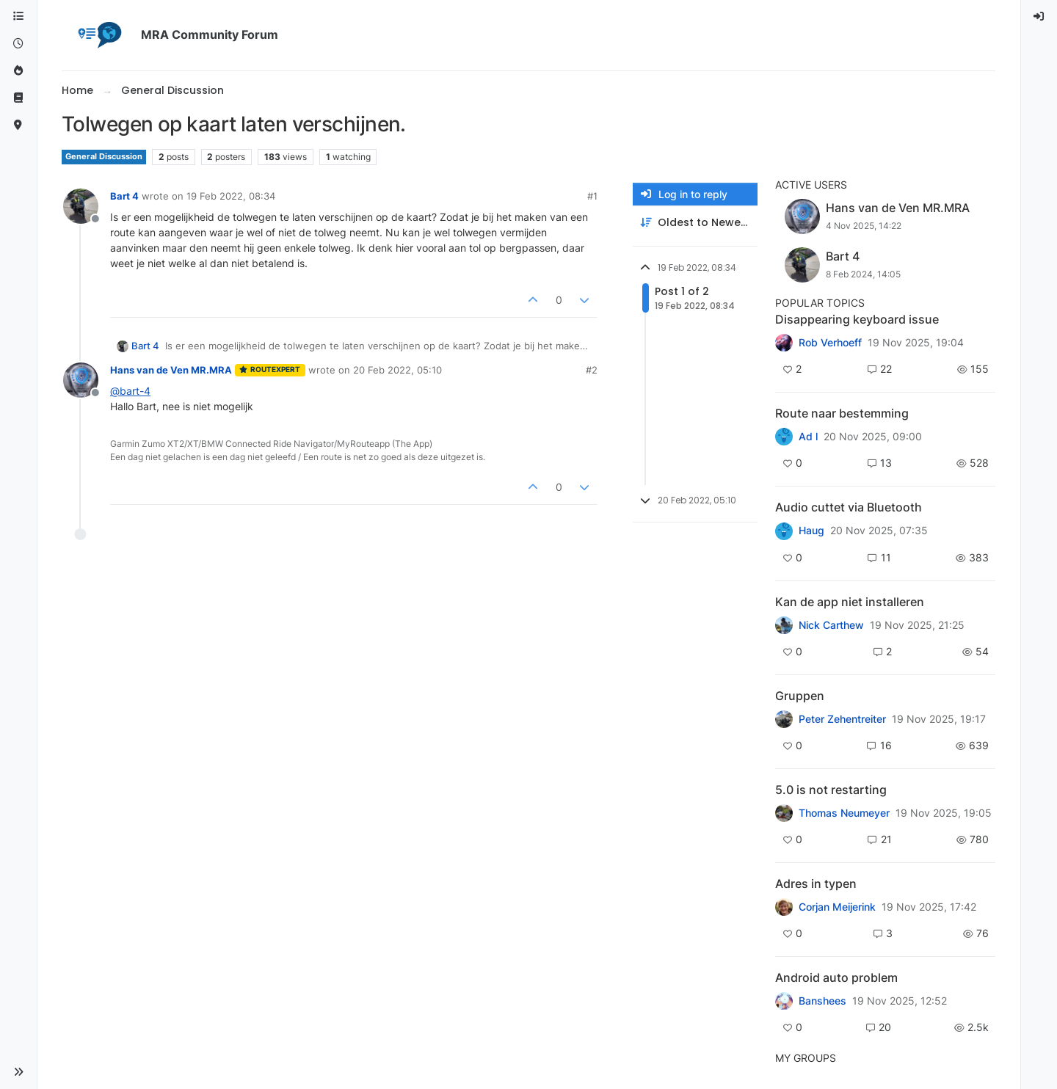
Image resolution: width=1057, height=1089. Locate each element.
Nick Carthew (831, 625)
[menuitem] (1039, 16)
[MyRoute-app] (18, 125)
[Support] (18, 98)
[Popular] (18, 70)
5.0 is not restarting (831, 789)
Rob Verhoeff (830, 343)
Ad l (808, 436)
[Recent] (18, 43)
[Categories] (18, 16)
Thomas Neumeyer (844, 813)
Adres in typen (816, 883)
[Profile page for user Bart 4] (80, 206)
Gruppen (799, 695)
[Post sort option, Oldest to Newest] (695, 222)
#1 (592, 196)
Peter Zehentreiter (842, 719)
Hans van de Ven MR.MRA (171, 370)
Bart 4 (124, 196)
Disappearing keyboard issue (857, 319)
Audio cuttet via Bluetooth (848, 507)
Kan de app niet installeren (849, 601)
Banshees (822, 1001)
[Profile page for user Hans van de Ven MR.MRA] (80, 380)
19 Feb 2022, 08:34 (230, 196)
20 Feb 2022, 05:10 (397, 370)
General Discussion (103, 156)
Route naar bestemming (842, 413)
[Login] (1039, 16)
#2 (591, 370)
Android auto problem (836, 977)
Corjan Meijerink (837, 907)
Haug (811, 530)
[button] (18, 1072)
